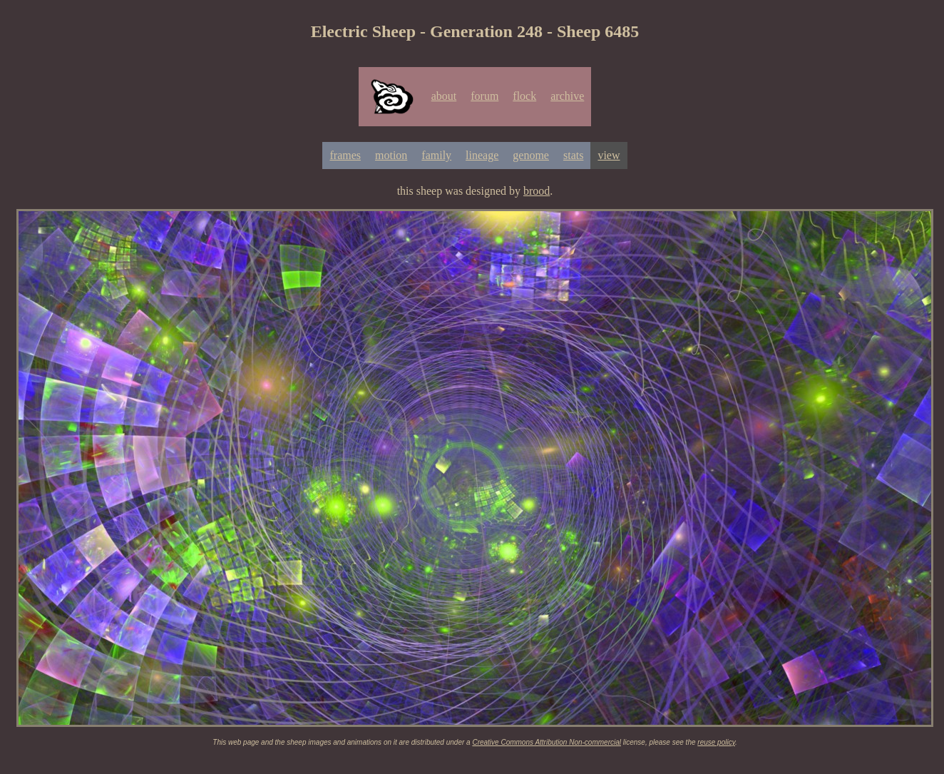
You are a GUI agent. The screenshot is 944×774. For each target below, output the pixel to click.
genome (531, 155)
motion (391, 155)
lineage (482, 155)
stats (573, 155)
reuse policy (716, 742)
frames (345, 155)
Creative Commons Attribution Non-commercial (546, 742)
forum (484, 96)
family (436, 155)
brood (536, 191)
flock (524, 96)
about (444, 96)
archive (567, 96)
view (608, 155)
